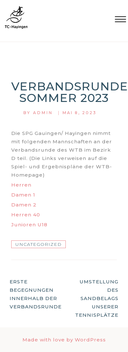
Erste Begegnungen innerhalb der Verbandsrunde (36, 294)
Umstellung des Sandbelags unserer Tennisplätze (96, 298)
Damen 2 (24, 205)
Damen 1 (23, 195)
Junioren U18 (29, 225)
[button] (120, 20)
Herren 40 (25, 215)
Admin (43, 112)
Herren (21, 185)
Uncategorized (38, 244)
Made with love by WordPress (64, 340)
